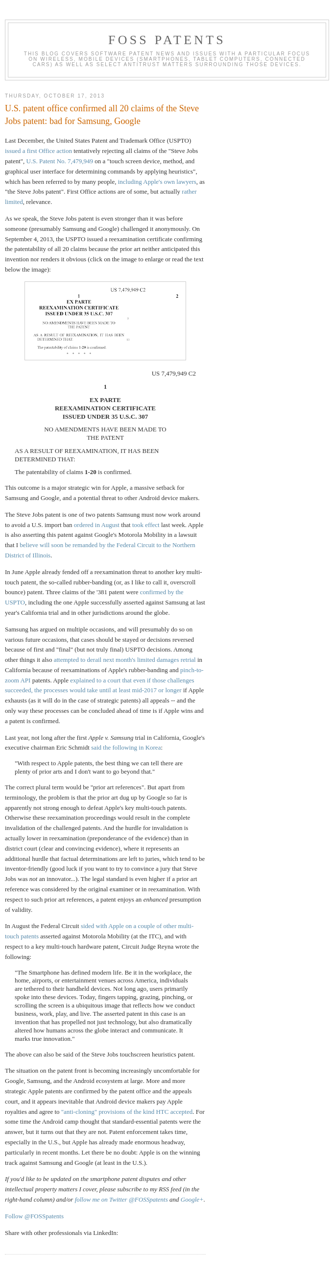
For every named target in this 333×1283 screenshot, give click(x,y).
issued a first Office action (38, 150)
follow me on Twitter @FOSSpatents (121, 1199)
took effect (146, 524)
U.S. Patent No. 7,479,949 (60, 161)
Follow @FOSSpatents (34, 1216)
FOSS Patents (167, 40)
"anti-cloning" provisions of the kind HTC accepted (126, 1111)
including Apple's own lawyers (157, 181)
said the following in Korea (126, 747)
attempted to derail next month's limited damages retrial (125, 659)
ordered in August (96, 524)
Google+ (192, 1199)
